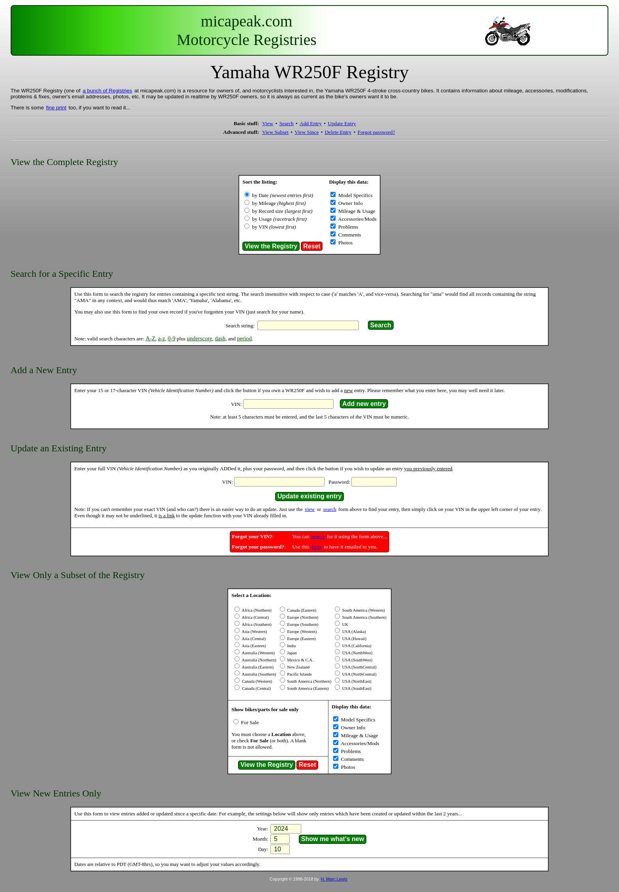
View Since (306, 132)
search (329, 509)
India (291, 646)
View (267, 123)
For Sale (249, 722)
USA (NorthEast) (356, 681)
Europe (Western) (301, 631)
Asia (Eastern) (253, 646)
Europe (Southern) (302, 624)
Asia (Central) (253, 639)
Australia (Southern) (258, 674)
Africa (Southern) (256, 624)
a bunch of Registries (107, 91)
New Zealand (298, 667)
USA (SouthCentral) (358, 667)
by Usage (279, 219)
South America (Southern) (363, 617)
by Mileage (279, 203)
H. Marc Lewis (334, 879)
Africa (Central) (254, 617)
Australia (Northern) (258, 660)
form (316, 547)
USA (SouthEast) (356, 688)
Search (286, 123)
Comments (349, 235)
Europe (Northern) (302, 617)
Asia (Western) (254, 631)
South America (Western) (363, 610)
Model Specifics (354, 195)
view (310, 509)
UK (344, 624)
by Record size (282, 211)
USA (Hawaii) (353, 639)
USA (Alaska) (353, 631)
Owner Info (349, 203)
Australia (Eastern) (257, 667)
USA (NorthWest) (356, 653)
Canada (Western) (256, 681)
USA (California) (356, 646)
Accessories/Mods (356, 219)
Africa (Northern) (256, 610)
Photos (345, 243)
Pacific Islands (299, 674)
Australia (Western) (258, 653)
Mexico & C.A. (299, 660)
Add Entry (311, 123)
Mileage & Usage (356, 211)
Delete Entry (338, 132)
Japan (291, 653)
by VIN (274, 227)
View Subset (275, 132)
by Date (282, 195)
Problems (347, 227)
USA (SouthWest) (356, 660)
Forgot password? (376, 132)
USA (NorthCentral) (358, 674)
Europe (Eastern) (301, 639)
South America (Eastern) (307, 688)
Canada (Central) (256, 688)
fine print (56, 108)
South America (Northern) (309, 681)
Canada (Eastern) (301, 610)
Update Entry (342, 123)
